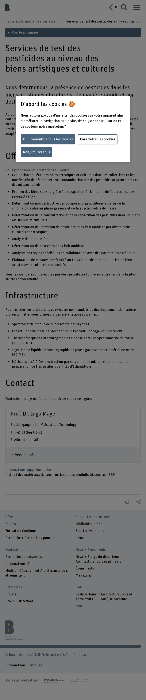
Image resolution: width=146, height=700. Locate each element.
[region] (73, 129)
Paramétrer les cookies (97, 139)
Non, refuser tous (36, 152)
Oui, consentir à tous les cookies (48, 139)
